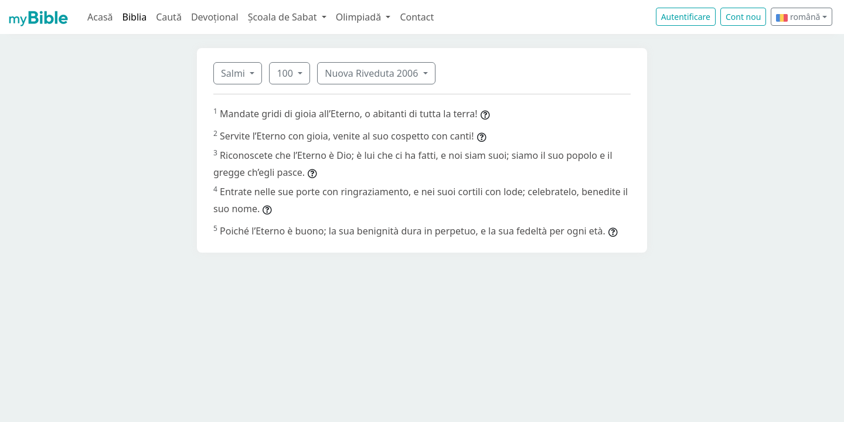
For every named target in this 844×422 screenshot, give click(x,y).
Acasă (100, 17)
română (798, 16)
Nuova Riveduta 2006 (372, 73)
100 (286, 73)
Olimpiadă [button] (360, 17)
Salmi (234, 73)
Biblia (134, 17)
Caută (169, 17)
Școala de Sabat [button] (283, 17)
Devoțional (215, 17)
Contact (417, 17)
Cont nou (743, 16)
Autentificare (685, 16)
